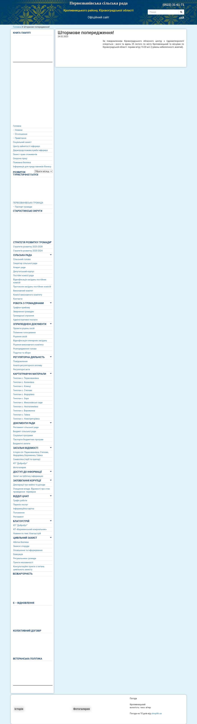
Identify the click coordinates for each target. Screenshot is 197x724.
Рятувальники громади (24, 558)
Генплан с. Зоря (21, 398)
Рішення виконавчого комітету (28, 344)
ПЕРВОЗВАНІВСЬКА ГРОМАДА (28, 203)
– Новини (18, 130)
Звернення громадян (23, 311)
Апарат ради (19, 267)
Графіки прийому (21, 307)
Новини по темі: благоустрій (27, 533)
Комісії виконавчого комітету (27, 295)
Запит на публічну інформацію (28, 476)
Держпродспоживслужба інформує (30, 150)
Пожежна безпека (22, 162)
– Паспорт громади (22, 207)
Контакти (18, 299)
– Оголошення (20, 134)
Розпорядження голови (25, 348)
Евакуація (18, 554)
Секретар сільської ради (25, 263)
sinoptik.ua (156, 713)
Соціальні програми (23, 435)
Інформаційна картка (23, 508)
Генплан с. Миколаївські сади (28, 402)
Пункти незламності (23, 562)
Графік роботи (20, 500)
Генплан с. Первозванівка (26, 378)
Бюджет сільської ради (24, 431)
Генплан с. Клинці (22, 386)
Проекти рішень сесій (24, 328)
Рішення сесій (20, 336)
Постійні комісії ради (23, 275)
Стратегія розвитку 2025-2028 (28, 246)
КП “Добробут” (20, 463)
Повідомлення (20, 361)
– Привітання (19, 138)
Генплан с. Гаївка (21, 414)
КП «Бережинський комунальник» (30, 529)
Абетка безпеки (21, 542)
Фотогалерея (19, 467)
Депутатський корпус (23, 271)
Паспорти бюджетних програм (28, 439)
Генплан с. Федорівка (23, 394)
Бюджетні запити (21, 443)
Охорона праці (20, 158)
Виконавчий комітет (23, 290)
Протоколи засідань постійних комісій (32, 286)
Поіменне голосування (24, 332)
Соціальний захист (22, 142)
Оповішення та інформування (28, 550)
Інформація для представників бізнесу (32, 166)
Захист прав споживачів (25, 154)
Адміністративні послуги (25, 319)
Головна (17, 27)
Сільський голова (22, 259)
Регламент (18, 517)
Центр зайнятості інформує (26, 146)
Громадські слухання (23, 315)
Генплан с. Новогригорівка (26, 419)
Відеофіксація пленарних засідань (30, 340)
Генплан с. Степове (22, 390)
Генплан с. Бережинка (24, 410)
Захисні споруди (21, 546)
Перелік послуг (20, 504)
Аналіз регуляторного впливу (27, 365)
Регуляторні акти (21, 369)
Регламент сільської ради (26, 427)
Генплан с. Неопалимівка (25, 406)
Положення (19, 512)
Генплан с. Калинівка (23, 382)
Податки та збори (22, 353)
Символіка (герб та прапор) (26, 459)
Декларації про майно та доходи (29, 485)
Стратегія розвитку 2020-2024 (28, 250)
